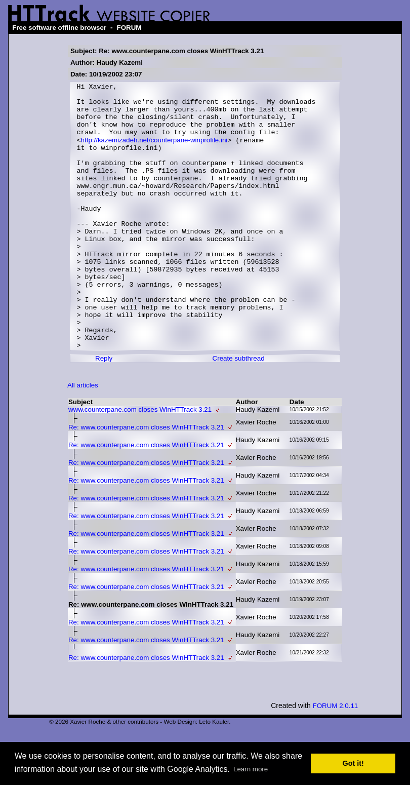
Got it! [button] (353, 763)
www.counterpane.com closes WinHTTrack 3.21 (140, 462)
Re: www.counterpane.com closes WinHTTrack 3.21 (146, 480)
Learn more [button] (250, 769)
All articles (82, 438)
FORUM (129, 27)
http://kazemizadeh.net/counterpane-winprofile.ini (154, 151)
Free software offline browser (59, 27)
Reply (103, 411)
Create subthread (239, 411)
